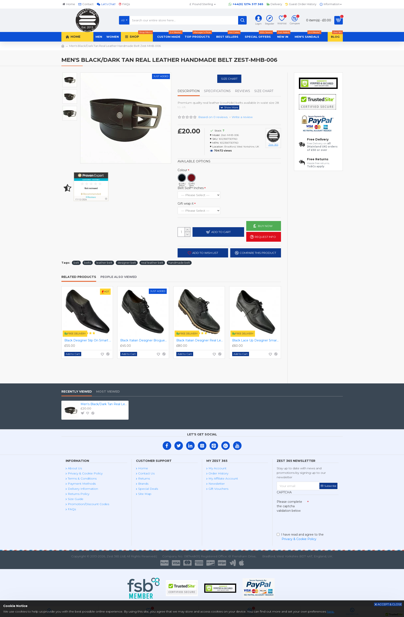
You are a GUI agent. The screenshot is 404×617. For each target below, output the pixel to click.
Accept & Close (390, 604)
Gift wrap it (186, 203)
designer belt (126, 262)
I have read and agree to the (300, 537)
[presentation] (306, 521)
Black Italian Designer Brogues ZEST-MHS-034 (144, 340)
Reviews (242, 91)
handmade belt (179, 262)
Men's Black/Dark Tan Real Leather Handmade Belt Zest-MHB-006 (104, 404)
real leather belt (152, 262)
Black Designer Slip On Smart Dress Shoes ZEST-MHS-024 (88, 340)
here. (330, 611)
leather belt (104, 262)
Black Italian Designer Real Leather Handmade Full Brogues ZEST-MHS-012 (200, 340)
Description (189, 91)
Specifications (217, 91)
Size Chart (229, 78)
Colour (182, 170)
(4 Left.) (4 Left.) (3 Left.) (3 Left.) (199, 195)
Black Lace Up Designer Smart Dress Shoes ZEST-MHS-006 (256, 340)
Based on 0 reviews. (213, 117)
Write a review (242, 117)
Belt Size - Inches (191, 188)
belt (76, 262)
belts (87, 262)
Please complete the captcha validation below (289, 506)
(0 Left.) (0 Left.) (199, 210)
